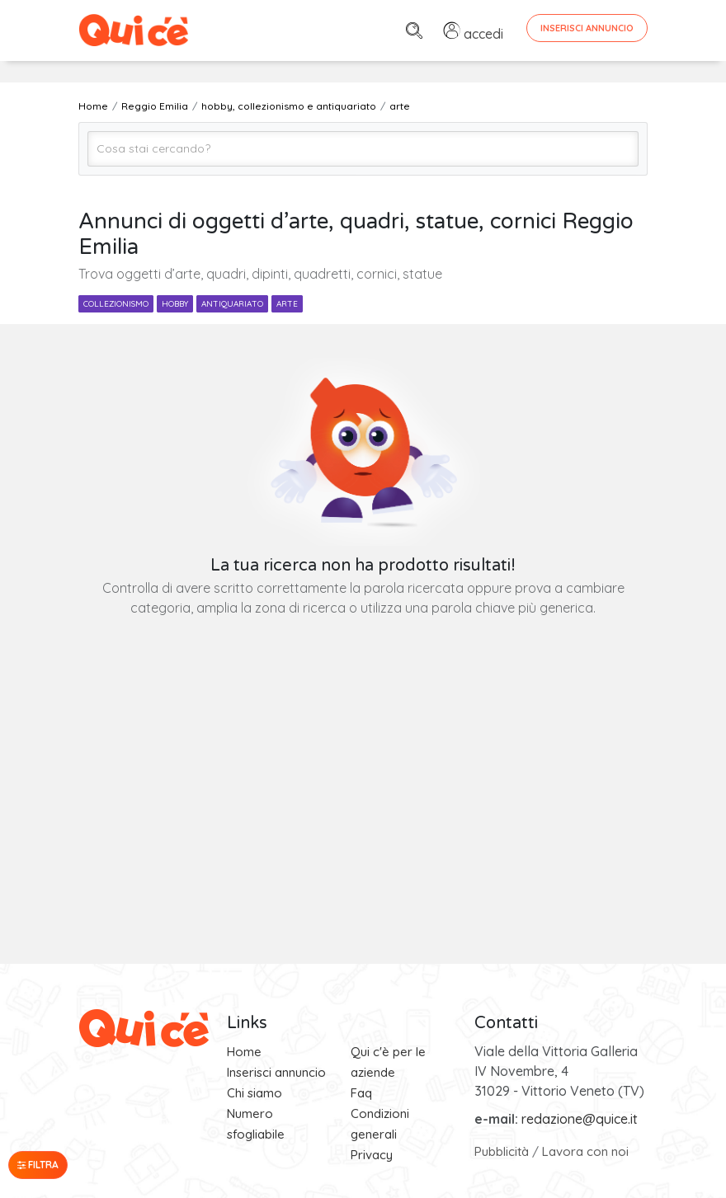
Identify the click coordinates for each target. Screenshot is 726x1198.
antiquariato (232, 303)
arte (287, 303)
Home (244, 1051)
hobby (175, 303)
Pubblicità (501, 1151)
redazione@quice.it (579, 1119)
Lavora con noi (585, 1151)
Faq (361, 1093)
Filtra (38, 1164)
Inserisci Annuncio (587, 28)
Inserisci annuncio (276, 1072)
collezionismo (115, 303)
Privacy (372, 1155)
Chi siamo (254, 1093)
